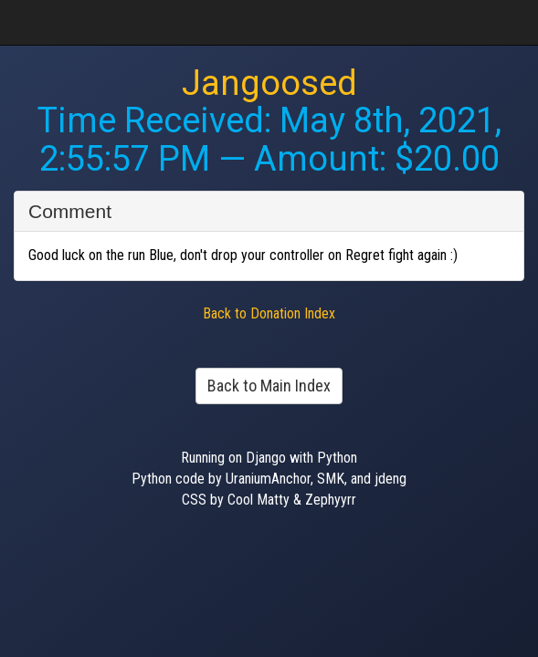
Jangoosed (269, 83)
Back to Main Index (269, 385)
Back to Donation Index (269, 313)
